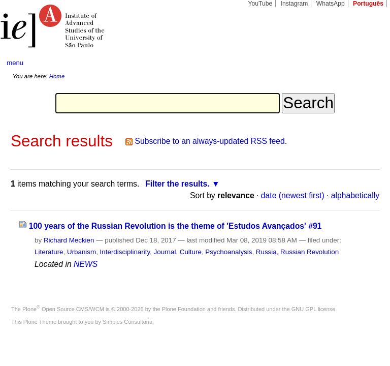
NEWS (86, 264)
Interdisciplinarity (125, 252)
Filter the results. (177, 183)
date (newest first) (292, 195)
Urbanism (81, 252)
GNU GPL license (313, 309)
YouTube (260, 3)
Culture (191, 252)
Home (57, 76)
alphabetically (355, 195)
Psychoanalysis (228, 252)
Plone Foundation (184, 309)
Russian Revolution (309, 252)
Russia (266, 252)
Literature (49, 252)
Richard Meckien (69, 240)
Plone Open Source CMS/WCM (63, 309)
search (362, 63)
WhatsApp (330, 3)
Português (368, 3)
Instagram (294, 3)
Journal (165, 252)
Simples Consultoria (127, 322)
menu (15, 63)
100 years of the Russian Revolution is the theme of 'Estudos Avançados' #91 (175, 226)
